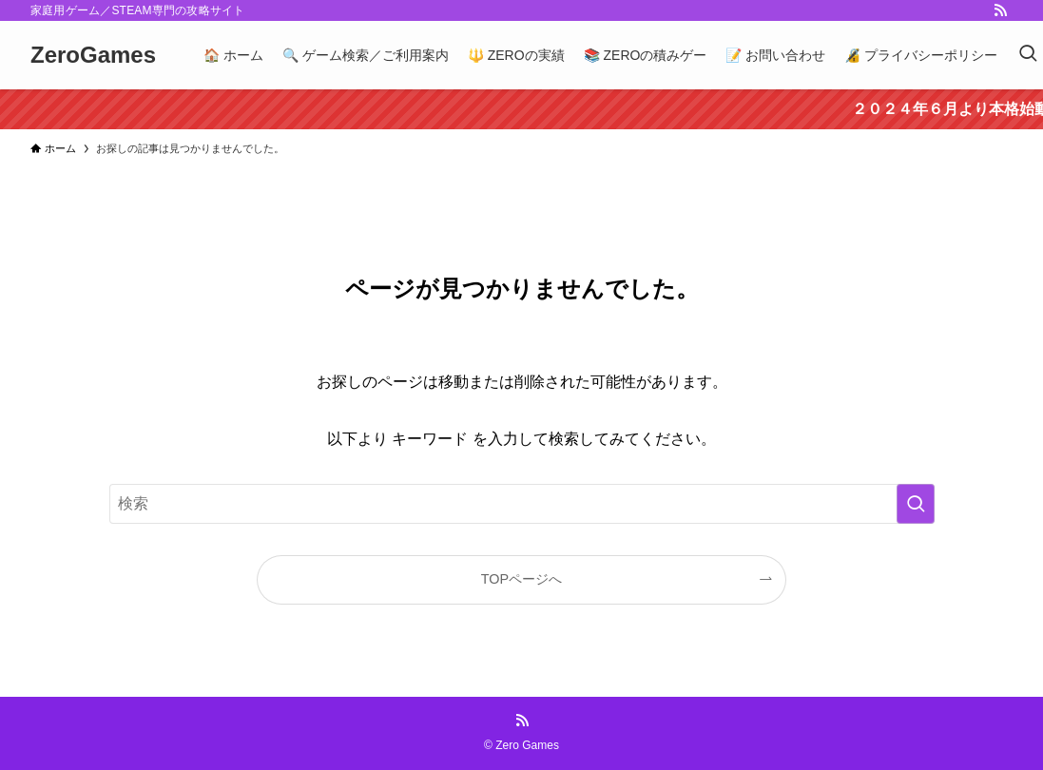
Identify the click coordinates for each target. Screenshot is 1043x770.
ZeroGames (93, 55)
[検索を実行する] (916, 504)
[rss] (1000, 10)
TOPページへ (521, 579)
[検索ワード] (522, 504)
